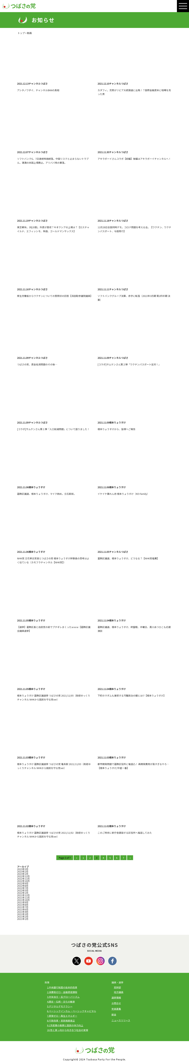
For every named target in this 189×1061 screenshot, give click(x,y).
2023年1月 (22, 873)
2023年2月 (22, 871)
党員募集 (116, 1009)
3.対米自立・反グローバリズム (63, 997)
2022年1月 (22, 892)
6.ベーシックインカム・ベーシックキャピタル (71, 1011)
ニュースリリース (121, 1020)
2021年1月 (22, 919)
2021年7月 (22, 907)
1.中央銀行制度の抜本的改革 (62, 987)
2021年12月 (23, 895)
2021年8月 (22, 904)
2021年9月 (22, 902)
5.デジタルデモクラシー (60, 1006)
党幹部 (117, 987)
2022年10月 (23, 881)
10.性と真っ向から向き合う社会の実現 (67, 1030)
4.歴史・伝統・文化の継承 (61, 1001)
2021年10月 (23, 900)
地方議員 (118, 992)
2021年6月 (22, 909)
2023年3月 (22, 869)
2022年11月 (23, 878)
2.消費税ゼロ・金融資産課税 (62, 992)
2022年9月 (22, 883)
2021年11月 (23, 897)
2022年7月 (22, 888)
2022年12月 (23, 876)
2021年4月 (22, 911)
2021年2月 (22, 916)
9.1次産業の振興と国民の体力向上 (65, 1025)
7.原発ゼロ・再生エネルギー (62, 1016)
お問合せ (116, 1003)
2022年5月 (22, 890)
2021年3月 (22, 914)
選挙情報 (116, 997)
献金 (114, 1014)
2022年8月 (22, 885)
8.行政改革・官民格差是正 (61, 1020)
